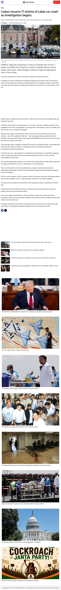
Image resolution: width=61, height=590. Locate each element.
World (2, 8)
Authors (48, 587)
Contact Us (42, 587)
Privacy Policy (54, 587)
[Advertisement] (30, 103)
